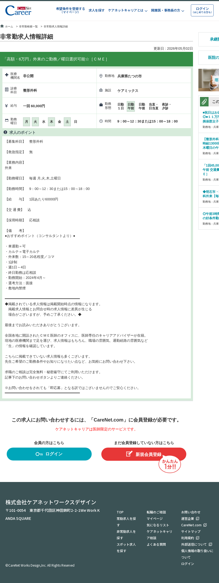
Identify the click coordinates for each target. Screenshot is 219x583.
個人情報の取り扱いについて (197, 553)
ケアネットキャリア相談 (159, 534)
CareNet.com (191, 525)
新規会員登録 (143, 454)
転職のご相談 (156, 512)
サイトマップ (191, 531)
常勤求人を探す (126, 521)
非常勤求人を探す (126, 534)
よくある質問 (156, 544)
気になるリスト (158, 525)
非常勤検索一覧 (28, 26)
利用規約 (187, 537)
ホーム (6, 26)
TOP (120, 512)
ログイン (49, 455)
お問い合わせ (191, 512)
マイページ (155, 518)
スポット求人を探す (126, 547)
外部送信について (194, 544)
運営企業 (187, 518)
